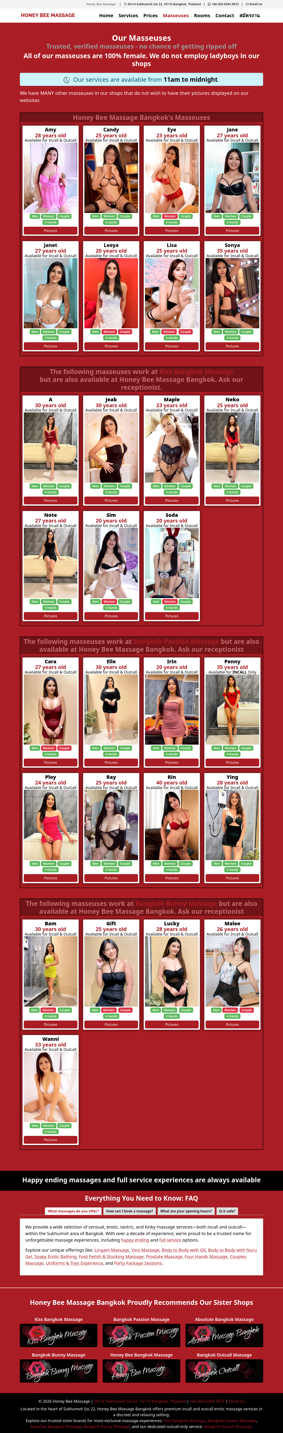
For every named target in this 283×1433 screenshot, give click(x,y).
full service (170, 1240)
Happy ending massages (61, 1179)
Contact (224, 15)
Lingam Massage (111, 1250)
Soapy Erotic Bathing (55, 1256)
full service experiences (155, 1179)
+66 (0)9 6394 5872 (223, 4)
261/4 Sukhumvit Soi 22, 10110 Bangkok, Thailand (162, 4)
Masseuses (176, 15)
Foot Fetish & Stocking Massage (111, 1256)
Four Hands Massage (206, 1256)
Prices (150, 15)
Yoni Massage (145, 1250)
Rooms (202, 15)
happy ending (135, 1240)
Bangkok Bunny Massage (177, 903)
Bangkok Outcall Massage (227, 1426)
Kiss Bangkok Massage (196, 371)
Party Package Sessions (138, 1263)
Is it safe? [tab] (227, 1211)
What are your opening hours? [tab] (186, 1211)
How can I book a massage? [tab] (129, 1211)
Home (106, 15)
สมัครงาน (249, 15)
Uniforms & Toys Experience (74, 1263)
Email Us (254, 4)
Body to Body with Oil (184, 1250)
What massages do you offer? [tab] (73, 1211)
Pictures (50, 230)
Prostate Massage (164, 1256)
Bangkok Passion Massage (177, 641)
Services (128, 15)
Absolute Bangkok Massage (56, 1426)
